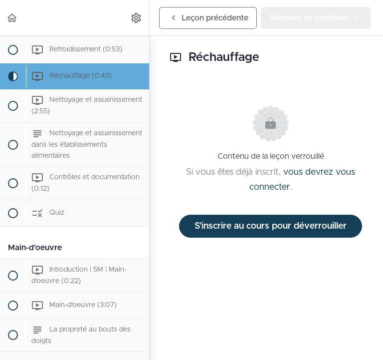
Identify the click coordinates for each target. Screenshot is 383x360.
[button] (12, 17)
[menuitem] (136, 17)
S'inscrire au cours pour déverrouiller (270, 226)
